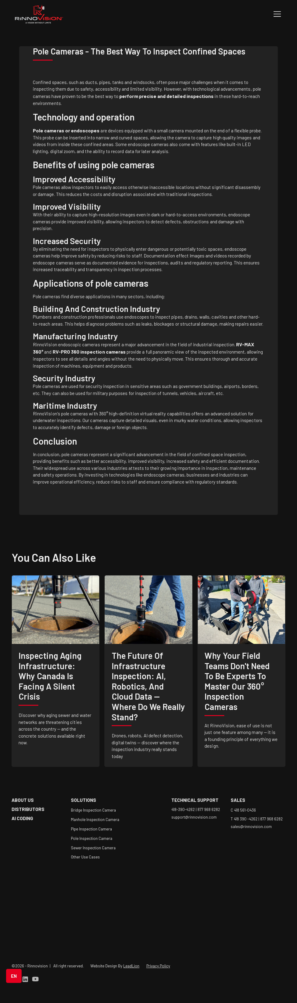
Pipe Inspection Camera (91, 829)
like (84, 557)
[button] (276, 14)
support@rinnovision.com (194, 817)
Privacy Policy (158, 965)
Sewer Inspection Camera (93, 847)
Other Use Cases (85, 856)
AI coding (22, 818)
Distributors (28, 809)
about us (23, 800)
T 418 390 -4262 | (245, 818)
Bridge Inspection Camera (93, 810)
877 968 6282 (208, 809)
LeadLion (131, 965)
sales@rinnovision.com (251, 826)
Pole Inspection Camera (91, 838)
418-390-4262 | (184, 809)
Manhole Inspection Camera (95, 819)
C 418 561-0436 (243, 810)
